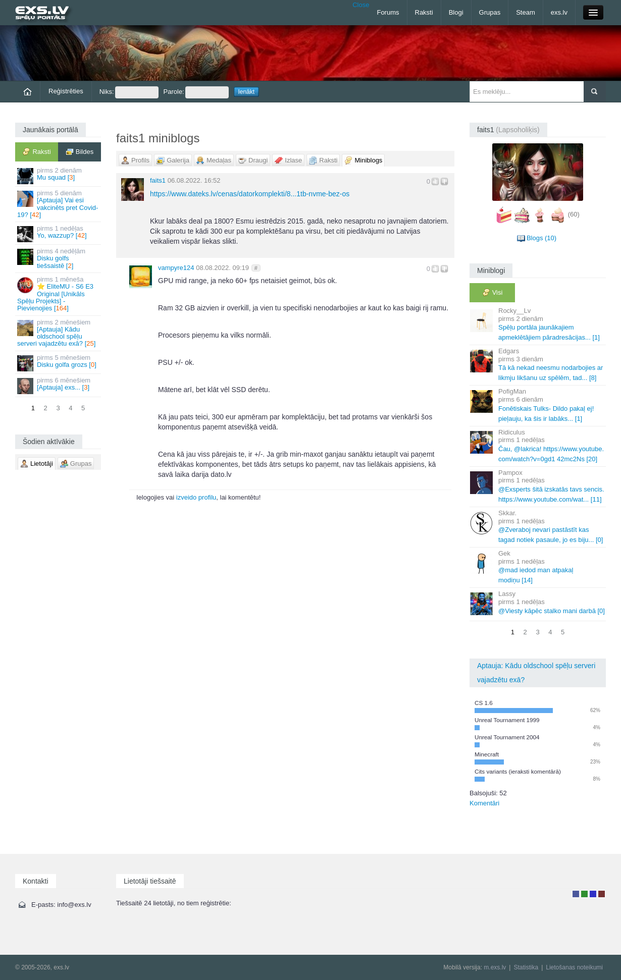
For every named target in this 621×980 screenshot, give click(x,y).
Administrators (601, 894)
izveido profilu (196, 497)
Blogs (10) (541, 238)
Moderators (593, 894)
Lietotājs (576, 894)
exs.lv (559, 12)
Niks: (129, 92)
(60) (574, 214)
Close (360, 5)
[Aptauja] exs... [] (58, 385)
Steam (525, 12)
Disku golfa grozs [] (58, 362)
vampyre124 (176, 267)
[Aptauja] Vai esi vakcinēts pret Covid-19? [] (58, 204)
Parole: (196, 92)
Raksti (424, 12)
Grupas (490, 12)
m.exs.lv (495, 967)
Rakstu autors (584, 894)
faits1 (158, 180)
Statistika (525, 967)
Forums (388, 12)
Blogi (456, 12)
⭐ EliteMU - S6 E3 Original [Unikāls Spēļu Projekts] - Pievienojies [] (58, 294)
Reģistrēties (65, 91)
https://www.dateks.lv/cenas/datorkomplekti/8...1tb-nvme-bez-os (249, 194)
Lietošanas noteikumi (574, 967)
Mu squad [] (58, 175)
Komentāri (484, 803)
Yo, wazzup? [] (58, 233)
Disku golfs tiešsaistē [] (58, 258)
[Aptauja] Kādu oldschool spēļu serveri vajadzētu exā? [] (58, 333)
